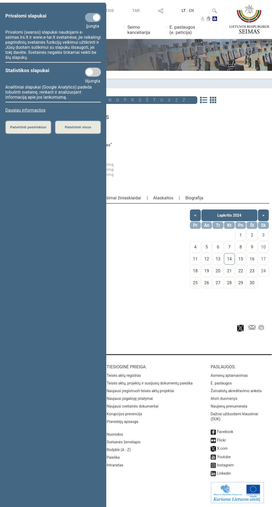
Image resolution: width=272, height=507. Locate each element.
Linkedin (224, 473)
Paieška (113, 457)
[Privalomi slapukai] (93, 17)
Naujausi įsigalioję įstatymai (130, 398)
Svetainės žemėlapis (124, 442)
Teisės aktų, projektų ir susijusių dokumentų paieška (150, 383)
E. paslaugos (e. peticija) (182, 29)
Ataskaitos (163, 197)
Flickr (221, 440)
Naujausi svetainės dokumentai (133, 406)
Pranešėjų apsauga (122, 421)
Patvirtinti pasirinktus (28, 127)
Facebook (225, 432)
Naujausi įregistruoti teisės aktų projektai (140, 391)
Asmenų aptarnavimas (229, 375)
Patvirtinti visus (78, 127)
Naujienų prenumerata (229, 406)
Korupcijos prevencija (124, 414)
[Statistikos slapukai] (93, 72)
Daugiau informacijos (25, 110)
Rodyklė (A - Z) (119, 450)
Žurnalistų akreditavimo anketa (236, 391)
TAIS (109, 10)
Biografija (194, 197)
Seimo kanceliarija (138, 29)
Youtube (224, 457)
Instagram (225, 465)
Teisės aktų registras (124, 375)
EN (191, 10)
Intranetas (115, 465)
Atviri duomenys (224, 398)
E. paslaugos (221, 383)
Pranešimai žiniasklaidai (118, 197)
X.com (222, 448)
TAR (136, 10)
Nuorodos (115, 434)
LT (184, 10)
